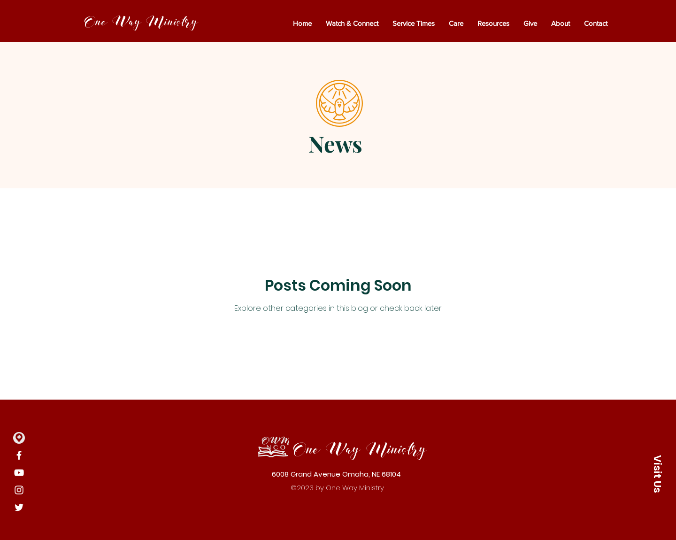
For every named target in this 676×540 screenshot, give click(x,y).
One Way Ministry (141, 22)
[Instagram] (19, 490)
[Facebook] (19, 455)
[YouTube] (19, 472)
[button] (657, 473)
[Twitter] (19, 507)
